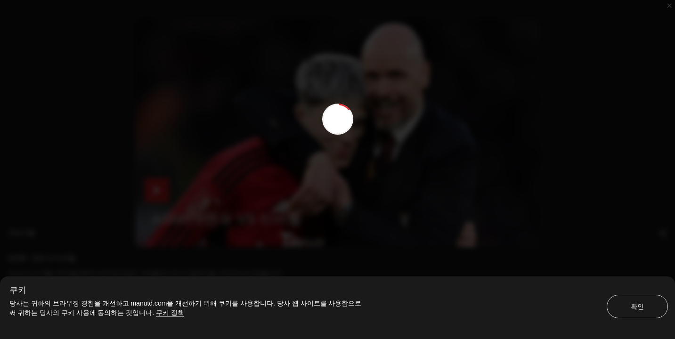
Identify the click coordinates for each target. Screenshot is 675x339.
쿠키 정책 (170, 312)
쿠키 (17, 290)
